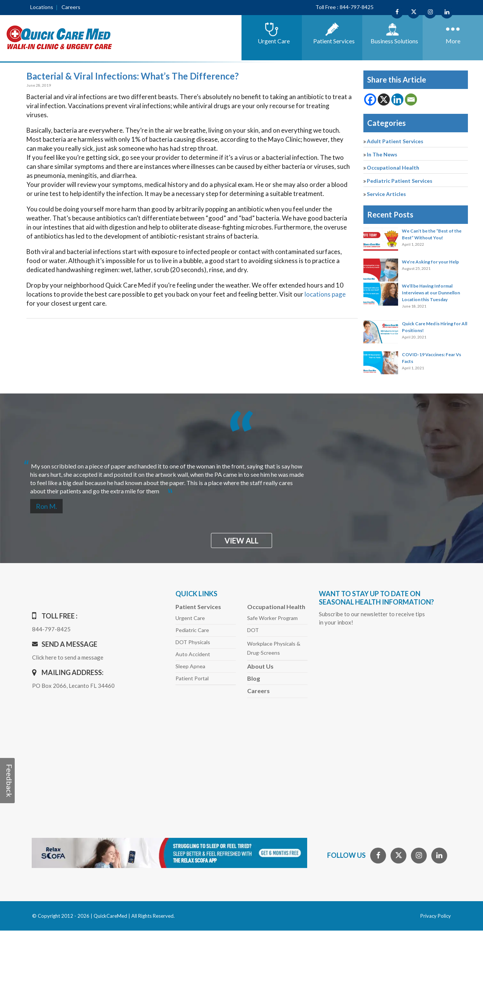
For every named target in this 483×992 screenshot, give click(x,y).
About (260, 666)
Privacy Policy (435, 916)
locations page (325, 294)
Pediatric (192, 630)
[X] (384, 99)
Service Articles (386, 194)
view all (241, 540)
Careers (71, 7)
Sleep (190, 666)
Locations (41, 7)
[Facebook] (370, 99)
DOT (253, 630)
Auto (192, 654)
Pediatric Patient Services (399, 181)
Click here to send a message (67, 657)
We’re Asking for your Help (430, 262)
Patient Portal (192, 678)
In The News (382, 154)
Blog (253, 678)
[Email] (411, 99)
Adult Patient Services (395, 141)
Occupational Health (393, 167)
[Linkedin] (397, 99)
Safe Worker (272, 618)
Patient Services (198, 606)
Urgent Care (190, 618)
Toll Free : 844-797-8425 (344, 7)
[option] (241, 475)
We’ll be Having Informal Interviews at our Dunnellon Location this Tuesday (431, 292)
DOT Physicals (192, 642)
